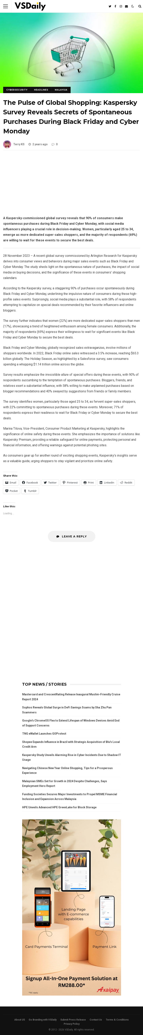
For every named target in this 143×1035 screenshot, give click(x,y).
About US (19, 1019)
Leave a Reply (71, 536)
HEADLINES (41, 90)
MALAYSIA (61, 90)
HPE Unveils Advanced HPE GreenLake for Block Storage (59, 807)
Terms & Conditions (117, 1019)
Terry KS (14, 144)
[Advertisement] (71, 186)
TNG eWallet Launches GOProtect (44, 733)
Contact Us (96, 1019)
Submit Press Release (73, 1019)
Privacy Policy (72, 1024)
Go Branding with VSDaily (43, 1019)
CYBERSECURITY (16, 90)
